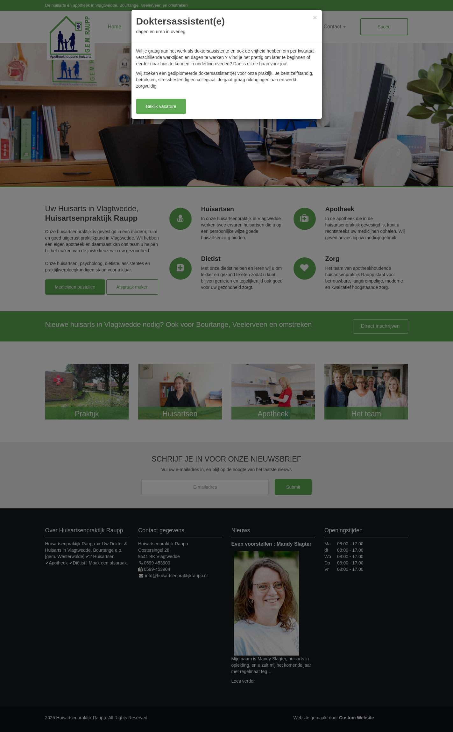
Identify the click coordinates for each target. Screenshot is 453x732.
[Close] (315, 17)
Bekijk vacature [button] (161, 106)
